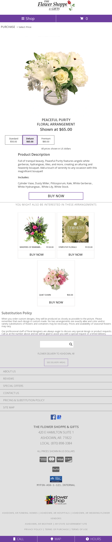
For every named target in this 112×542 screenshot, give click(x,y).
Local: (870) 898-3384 (56, 443)
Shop (28, 18)
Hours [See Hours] (93, 539)
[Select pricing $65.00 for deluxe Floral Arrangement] (30, 140)
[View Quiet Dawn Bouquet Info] (56, 277)
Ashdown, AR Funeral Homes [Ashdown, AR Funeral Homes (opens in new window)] (20, 512)
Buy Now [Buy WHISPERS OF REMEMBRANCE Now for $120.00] (37, 255)
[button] (56, 479)
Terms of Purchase (57, 529)
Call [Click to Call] (18, 539)
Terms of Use (79, 529)
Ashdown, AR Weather (38, 523)
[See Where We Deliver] (56, 362)
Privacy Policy (33, 529)
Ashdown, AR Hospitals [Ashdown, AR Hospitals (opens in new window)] (55, 512)
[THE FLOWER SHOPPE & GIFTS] (56, 10)
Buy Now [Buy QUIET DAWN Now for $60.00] (56, 302)
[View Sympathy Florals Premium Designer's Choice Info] (75, 229)
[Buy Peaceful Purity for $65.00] (56, 196)
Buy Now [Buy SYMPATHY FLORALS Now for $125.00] (75, 255)
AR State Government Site (71, 523)
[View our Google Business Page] (58, 418)
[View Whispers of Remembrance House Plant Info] (36, 229)
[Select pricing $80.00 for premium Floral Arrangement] (46, 140)
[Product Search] (57, 344)
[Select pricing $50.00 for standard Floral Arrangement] (13, 140)
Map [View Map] (56, 539)
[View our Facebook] (53, 418)
